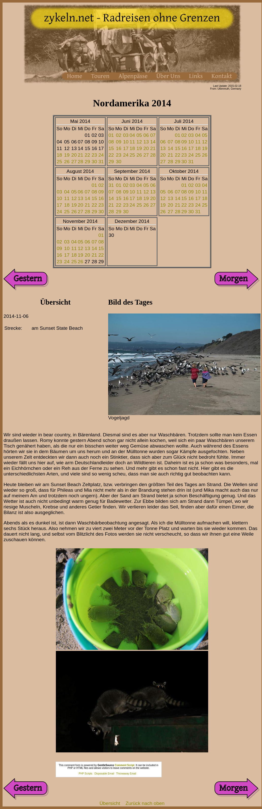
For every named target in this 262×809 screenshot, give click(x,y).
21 (80, 155)
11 (132, 141)
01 (111, 135)
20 (74, 155)
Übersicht (110, 803)
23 (94, 155)
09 (118, 141)
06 (146, 135)
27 (74, 161)
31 (101, 161)
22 (87, 155)
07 (152, 135)
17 (125, 148)
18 (59, 155)
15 (111, 148)
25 (59, 161)
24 (101, 155)
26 (67, 161)
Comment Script (124, 765)
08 (111, 141)
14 (152, 141)
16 (118, 148)
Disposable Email (104, 773)
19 (67, 155)
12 (139, 141)
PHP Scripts (85, 773)
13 (146, 141)
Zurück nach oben (145, 803)
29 (87, 161)
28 (80, 161)
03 (125, 135)
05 (139, 135)
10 (125, 141)
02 (118, 135)
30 (94, 161)
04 (132, 135)
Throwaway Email (126, 773)
